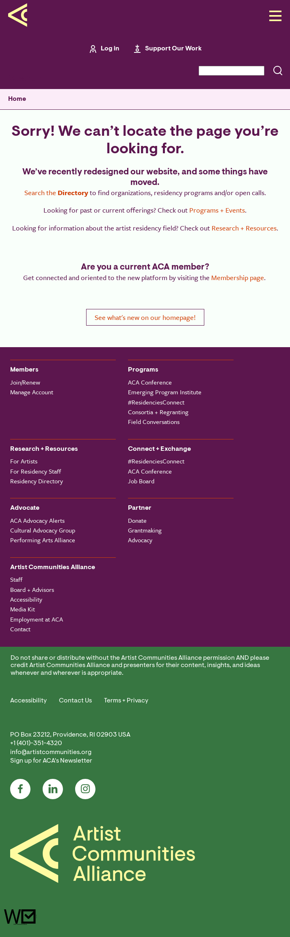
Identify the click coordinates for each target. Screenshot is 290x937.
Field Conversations (154, 421)
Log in (110, 49)
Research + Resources (244, 228)
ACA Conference (150, 382)
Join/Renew (25, 382)
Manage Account (31, 391)
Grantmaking (145, 530)
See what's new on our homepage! (145, 317)
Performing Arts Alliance (42, 539)
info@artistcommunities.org (50, 752)
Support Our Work (173, 49)
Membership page (237, 277)
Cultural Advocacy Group (42, 530)
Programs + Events (217, 210)
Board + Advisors (32, 589)
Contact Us (75, 701)
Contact (20, 628)
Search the (56, 192)
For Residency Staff (35, 471)
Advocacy (140, 539)
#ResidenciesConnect (156, 402)
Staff (16, 579)
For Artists (23, 461)
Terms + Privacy (126, 701)
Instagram (85, 789)
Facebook (20, 789)
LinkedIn (53, 789)
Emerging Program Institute (164, 391)
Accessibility (26, 599)
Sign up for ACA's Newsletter (51, 761)
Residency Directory (36, 480)
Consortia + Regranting (158, 411)
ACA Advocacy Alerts (37, 520)
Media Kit (22, 608)
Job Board (141, 480)
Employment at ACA (36, 619)
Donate (137, 520)
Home (17, 99)
